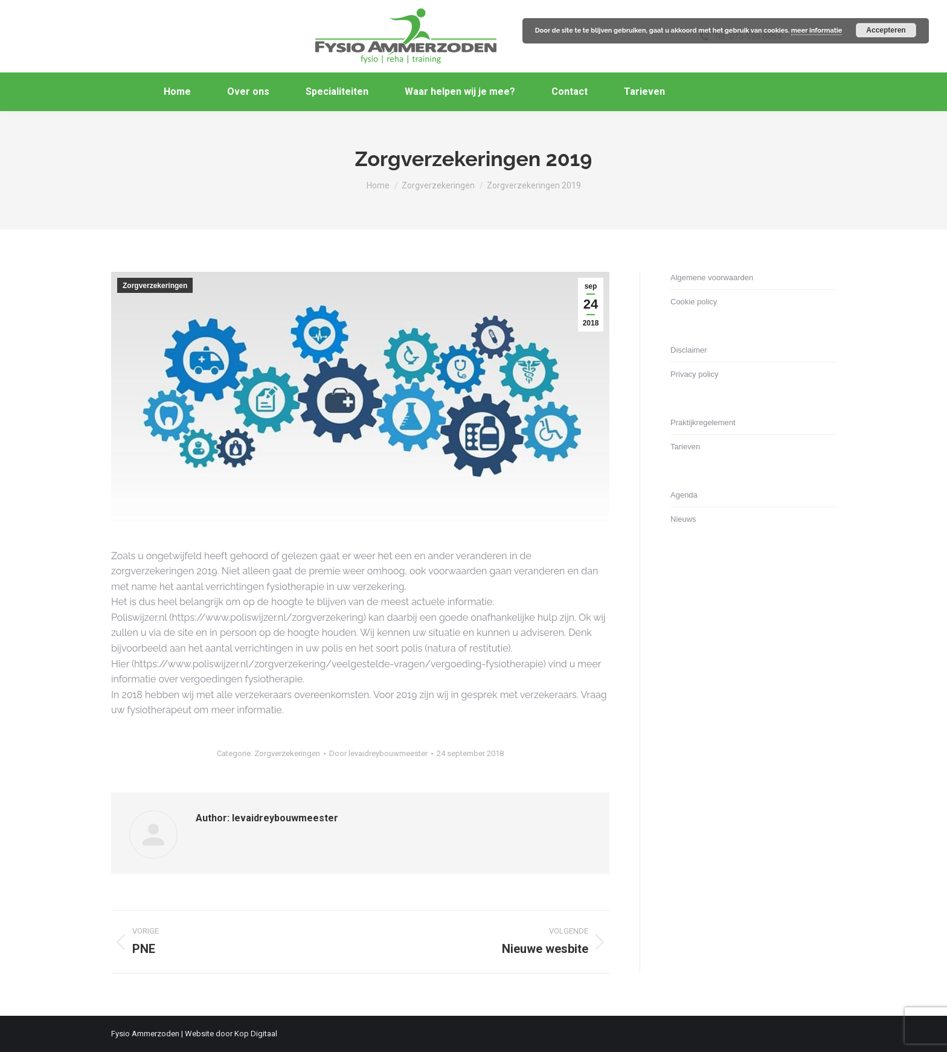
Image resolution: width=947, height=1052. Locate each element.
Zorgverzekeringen (155, 285)
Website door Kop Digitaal (231, 1033)
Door (378, 753)
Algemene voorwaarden (711, 277)
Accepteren (885, 30)
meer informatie (817, 30)
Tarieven (685, 446)
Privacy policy (694, 374)
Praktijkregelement (703, 422)
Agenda (684, 494)
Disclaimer (688, 349)
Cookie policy (693, 301)
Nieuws (683, 519)
